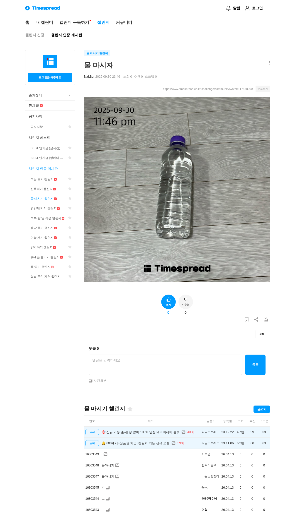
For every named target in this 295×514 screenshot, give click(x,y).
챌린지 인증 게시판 (66, 35)
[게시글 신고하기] (266, 319)
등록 (255, 364)
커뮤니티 (124, 22)
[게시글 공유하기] (256, 319)
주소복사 (262, 88)
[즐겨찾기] (129, 409)
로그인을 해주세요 (50, 77)
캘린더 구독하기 (74, 22)
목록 (262, 334)
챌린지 (103, 22)
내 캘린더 (44, 22)
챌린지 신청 (34, 35)
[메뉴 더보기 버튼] (268, 63)
